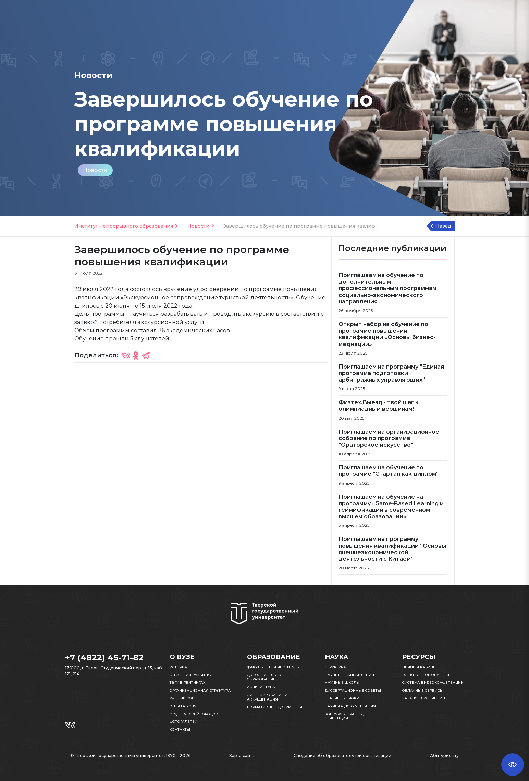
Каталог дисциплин (423, 698)
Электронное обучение (427, 675)
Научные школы (342, 682)
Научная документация (350, 706)
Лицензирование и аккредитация (267, 697)
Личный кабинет (420, 667)
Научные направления (349, 675)
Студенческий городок (194, 714)
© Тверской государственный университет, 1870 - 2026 (130, 755)
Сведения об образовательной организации (342, 755)
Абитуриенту (444, 755)
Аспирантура (261, 687)
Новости (95, 170)
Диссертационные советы (353, 690)
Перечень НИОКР (342, 698)
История (178, 667)
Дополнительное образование (265, 677)
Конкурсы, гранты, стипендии (344, 716)
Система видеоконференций (433, 682)
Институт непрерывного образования (123, 226)
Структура (335, 667)
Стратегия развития (191, 675)
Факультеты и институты (273, 667)
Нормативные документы (274, 707)
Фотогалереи (183, 721)
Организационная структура (200, 690)
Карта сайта (242, 755)
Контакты (180, 729)
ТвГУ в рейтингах (188, 682)
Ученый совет (184, 698)
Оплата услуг (184, 706)
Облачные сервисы (422, 690)
